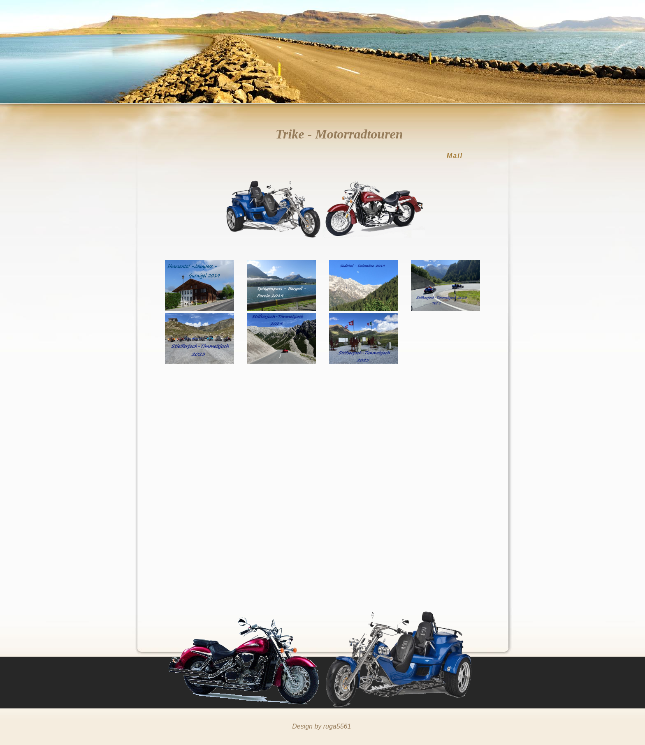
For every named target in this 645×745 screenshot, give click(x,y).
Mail (455, 155)
